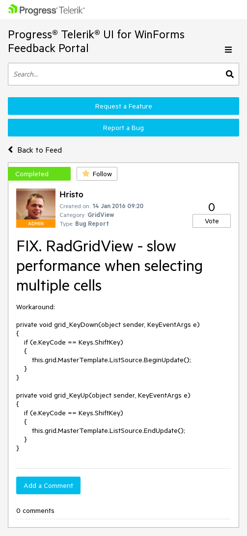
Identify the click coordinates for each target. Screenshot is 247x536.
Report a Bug (123, 127)
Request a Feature (123, 106)
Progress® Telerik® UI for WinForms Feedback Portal (96, 41)
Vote (212, 220)
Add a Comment (48, 485)
